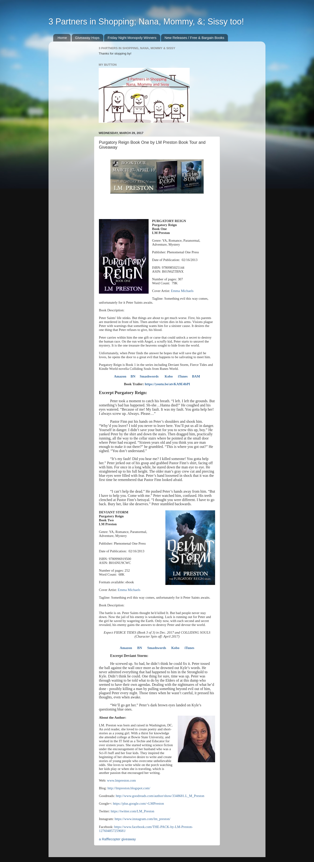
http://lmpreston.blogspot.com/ (129, 788)
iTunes (183, 376)
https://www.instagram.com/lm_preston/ (142, 819)
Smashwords (149, 376)
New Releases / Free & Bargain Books (194, 38)
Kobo (169, 376)
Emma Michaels (182, 291)
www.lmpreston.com (121, 780)
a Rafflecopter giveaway (117, 839)
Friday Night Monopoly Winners (132, 38)
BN (133, 376)
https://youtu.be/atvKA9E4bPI (167, 384)
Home (62, 38)
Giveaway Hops (87, 38)
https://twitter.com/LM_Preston (132, 811)
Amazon (120, 376)
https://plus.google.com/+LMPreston (138, 803)
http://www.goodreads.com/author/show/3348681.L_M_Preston (160, 796)
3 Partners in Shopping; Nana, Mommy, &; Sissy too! (146, 21)
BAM (196, 376)
